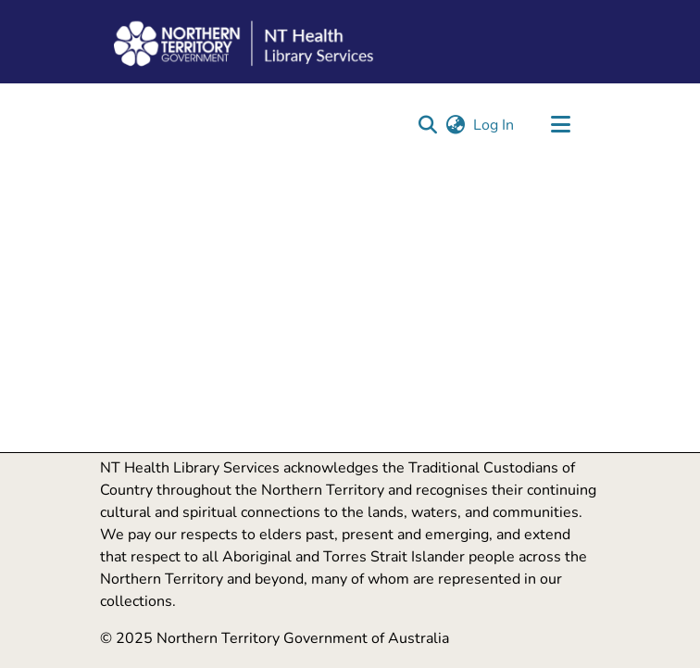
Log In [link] (494, 125)
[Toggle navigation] (560, 125)
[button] (427, 125)
